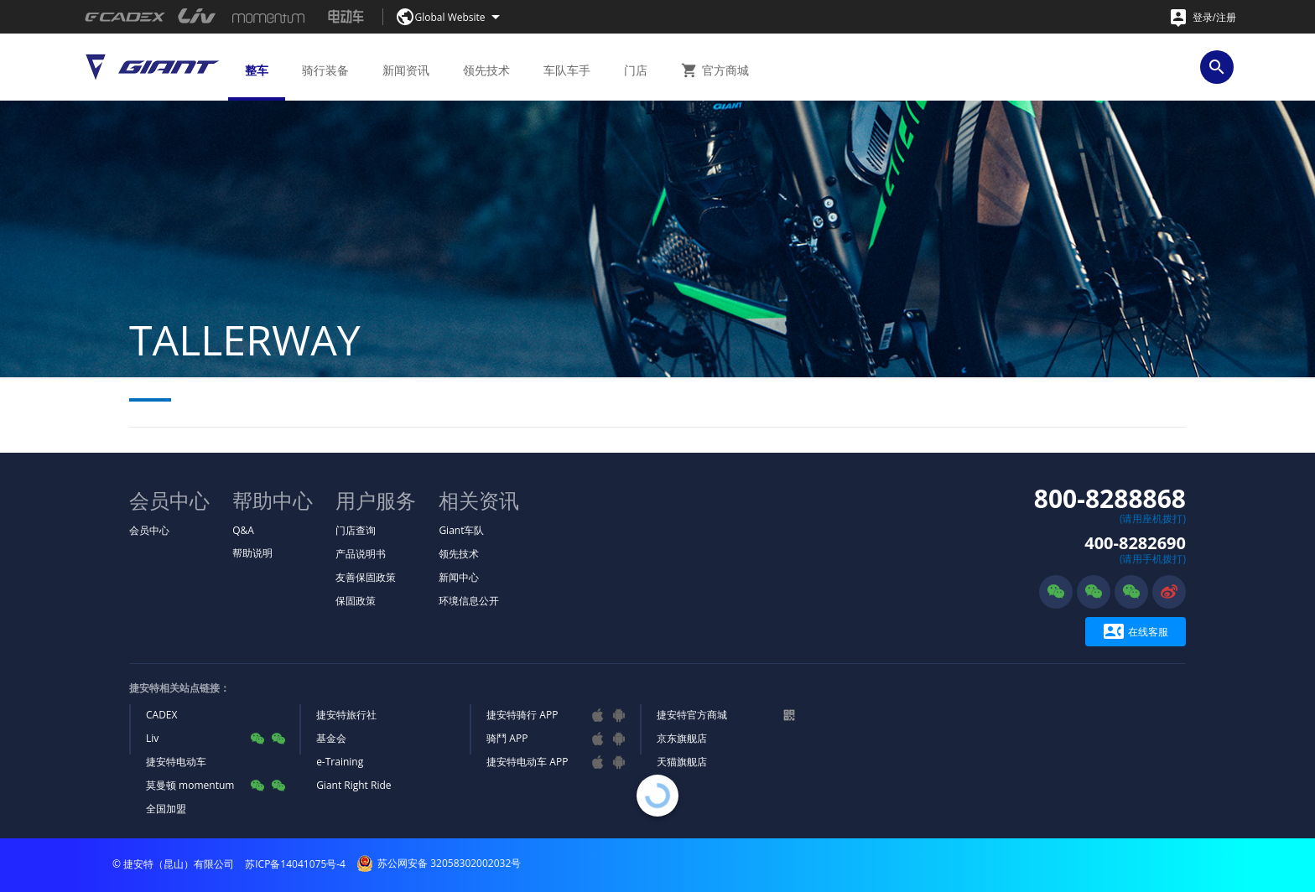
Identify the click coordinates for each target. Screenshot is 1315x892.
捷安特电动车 (176, 762)
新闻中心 (459, 577)
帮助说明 (252, 553)
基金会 (331, 738)
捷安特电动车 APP (527, 762)
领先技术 (459, 554)
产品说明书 (360, 554)
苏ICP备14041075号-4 (295, 864)
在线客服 (1136, 631)
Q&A (243, 530)
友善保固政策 (365, 577)
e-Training (339, 762)
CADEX (161, 715)
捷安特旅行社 (346, 715)
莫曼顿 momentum (190, 785)
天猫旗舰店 (682, 762)
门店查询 (355, 530)
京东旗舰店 (682, 738)
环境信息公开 (469, 601)
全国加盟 (166, 808)
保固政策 (355, 601)
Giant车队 (461, 530)
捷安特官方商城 (692, 715)
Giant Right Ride (353, 785)
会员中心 (149, 530)
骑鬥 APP (507, 738)
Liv (152, 738)
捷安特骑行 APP (522, 715)
